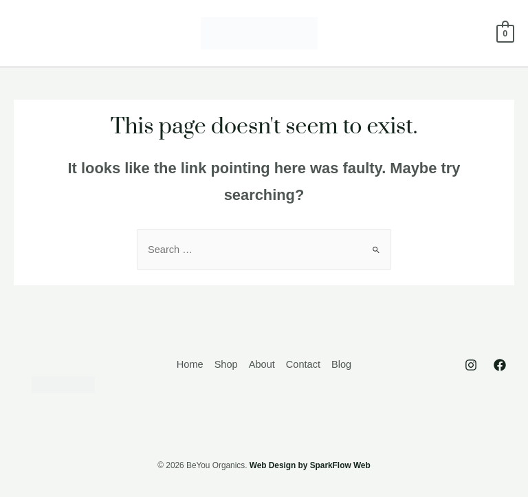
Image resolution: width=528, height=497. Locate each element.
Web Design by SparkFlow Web (310, 465)
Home (190, 364)
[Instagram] (471, 365)
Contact (303, 364)
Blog (341, 364)
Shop (226, 364)
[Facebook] (500, 365)
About (262, 364)
